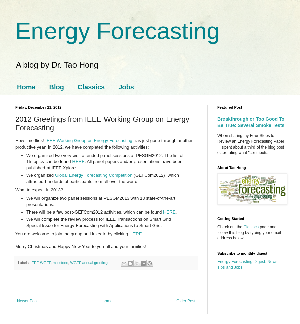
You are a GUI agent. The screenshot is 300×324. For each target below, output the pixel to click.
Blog (56, 87)
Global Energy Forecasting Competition (93, 175)
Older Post (186, 301)
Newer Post (27, 301)
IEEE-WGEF (41, 263)
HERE (78, 161)
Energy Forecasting (117, 31)
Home (26, 87)
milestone (60, 263)
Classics (91, 87)
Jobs (126, 87)
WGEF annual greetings (89, 263)
